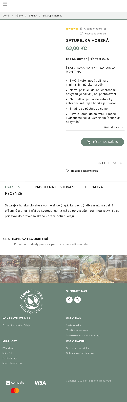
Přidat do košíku (102, 142)
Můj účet (7, 353)
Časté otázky (73, 325)
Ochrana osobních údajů (80, 353)
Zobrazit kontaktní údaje (16, 325)
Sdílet (109, 163)
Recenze (13, 193)
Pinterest (121, 163)
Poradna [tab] (94, 187)
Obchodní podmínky (77, 348)
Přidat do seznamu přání (82, 170)
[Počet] (72, 142)
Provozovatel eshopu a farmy (83, 335)
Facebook (69, 299)
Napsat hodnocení (95, 33)
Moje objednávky (12, 363)
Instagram (77, 299)
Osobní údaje (10, 358)
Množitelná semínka (77, 330)
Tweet (115, 163)
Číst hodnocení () (95, 28)
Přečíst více (114, 127)
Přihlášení (7, 348)
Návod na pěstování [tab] (55, 187)
